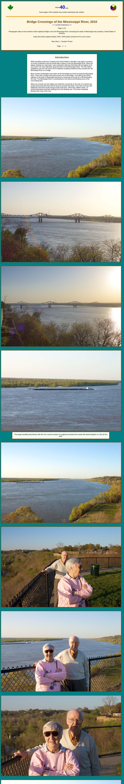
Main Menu (55, 41)
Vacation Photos (66, 41)
